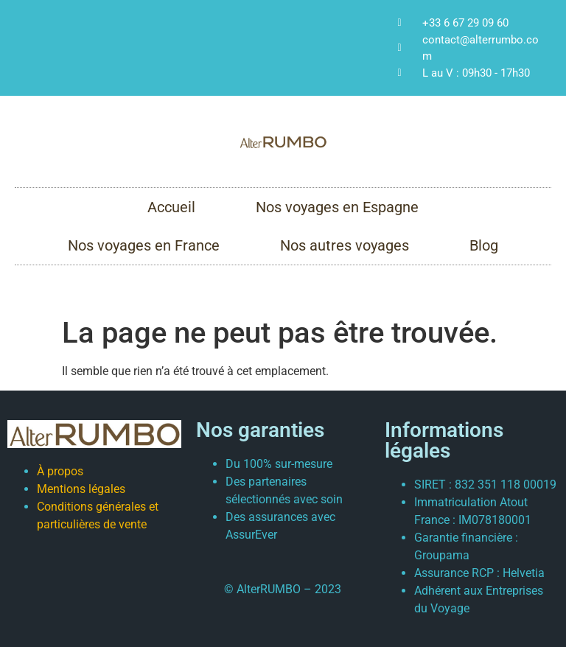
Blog (483, 245)
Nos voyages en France (144, 245)
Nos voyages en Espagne (337, 207)
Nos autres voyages (344, 245)
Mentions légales (81, 489)
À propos (60, 471)
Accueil (171, 207)
